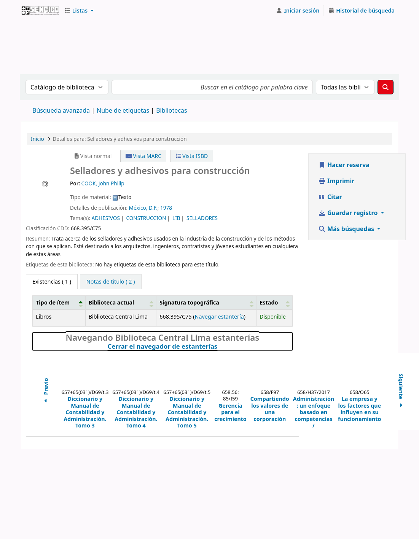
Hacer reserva (344, 165)
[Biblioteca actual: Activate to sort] (120, 302)
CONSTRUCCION (146, 218)
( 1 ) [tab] (51, 281)
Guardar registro (348, 213)
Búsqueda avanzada (61, 110)
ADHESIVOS (105, 218)
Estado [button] (269, 302)
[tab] (111, 281)
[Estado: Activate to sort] (274, 302)
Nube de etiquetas (123, 110)
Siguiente (401, 392)
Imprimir (336, 181)
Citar (330, 197)
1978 (166, 207)
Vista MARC (143, 155)
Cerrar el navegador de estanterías (200, 346)
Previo (46, 391)
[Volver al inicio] (396, 515)
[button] (79, 10)
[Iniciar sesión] (298, 10)
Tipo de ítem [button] (53, 302)
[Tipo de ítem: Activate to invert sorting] (59, 302)
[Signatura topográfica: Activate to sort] (206, 302)
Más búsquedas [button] (347, 229)
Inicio (37, 138)
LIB (176, 218)
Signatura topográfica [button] (189, 302)
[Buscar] (386, 87)
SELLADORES (202, 218)
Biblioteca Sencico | (40, 10)
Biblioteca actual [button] (111, 302)
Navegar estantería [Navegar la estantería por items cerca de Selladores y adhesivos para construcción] (219, 316)
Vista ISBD (192, 155)
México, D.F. (143, 207)
